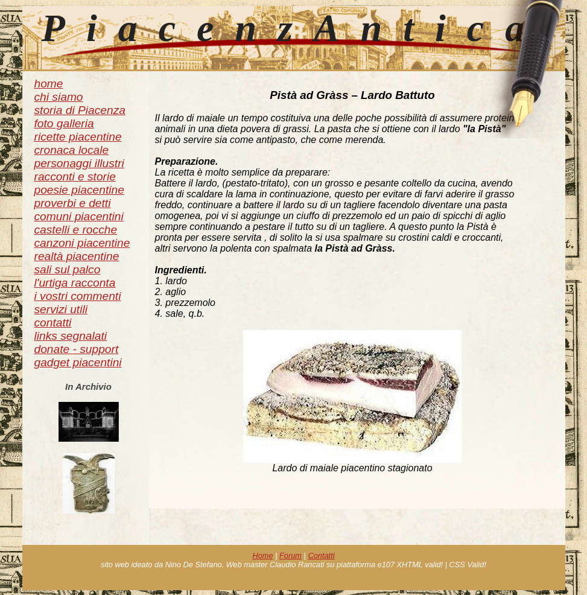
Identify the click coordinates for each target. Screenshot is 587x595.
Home (262, 555)
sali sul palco (67, 269)
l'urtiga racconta (75, 282)
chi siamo (58, 97)
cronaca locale (71, 150)
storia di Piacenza (79, 110)
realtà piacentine (76, 256)
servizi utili (61, 309)
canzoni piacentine (82, 243)
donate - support (76, 349)
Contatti (321, 555)
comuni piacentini (79, 216)
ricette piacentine (78, 136)
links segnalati (70, 335)
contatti (53, 322)
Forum (290, 555)
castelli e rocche (76, 229)
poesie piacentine (79, 189)
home (48, 83)
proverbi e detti (72, 203)
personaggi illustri (79, 163)
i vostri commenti (77, 296)
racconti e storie (75, 176)
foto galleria (64, 123)
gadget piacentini (78, 362)
